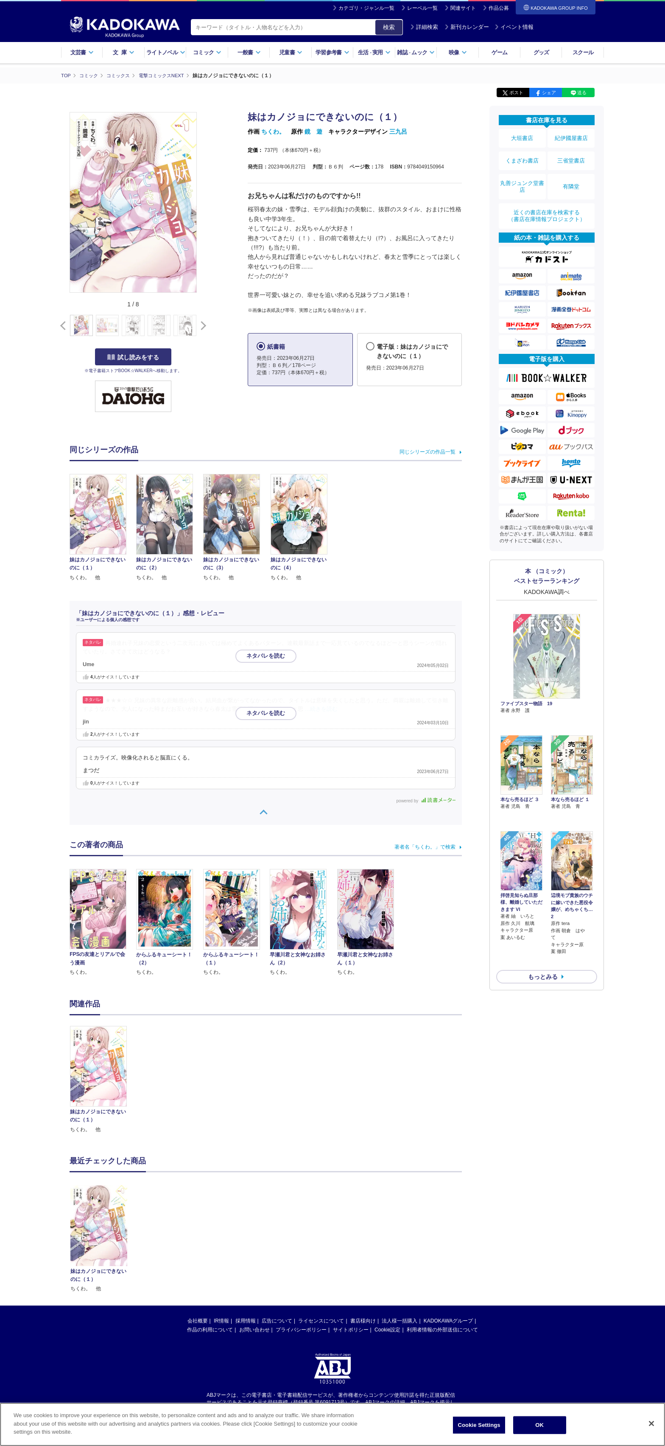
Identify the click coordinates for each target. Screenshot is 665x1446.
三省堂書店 (571, 154)
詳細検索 (424, 27)
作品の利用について (210, 1329)
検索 (389, 27)
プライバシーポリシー (301, 1329)
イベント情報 (514, 27)
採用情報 (245, 1320)
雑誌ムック (416, 52)
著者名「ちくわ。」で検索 (424, 847)
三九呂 (398, 131)
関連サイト (463, 8)
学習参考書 (332, 52)
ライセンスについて (321, 1320)
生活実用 (374, 52)
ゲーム (499, 52)
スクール (583, 52)
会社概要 (197, 1320)
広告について (277, 1320)
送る (582, 92)
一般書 (249, 52)
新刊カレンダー (466, 27)
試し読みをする (133, 356)
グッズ (541, 52)
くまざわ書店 (522, 154)
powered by (426, 800)
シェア (549, 92)
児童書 (290, 52)
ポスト (516, 92)
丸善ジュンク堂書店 (522, 174)
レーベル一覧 (422, 8)
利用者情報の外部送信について (442, 1329)
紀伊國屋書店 (571, 137)
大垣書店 (522, 137)
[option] (103, 1079)
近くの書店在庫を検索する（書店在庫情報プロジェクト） (546, 199)
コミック (207, 52)
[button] (201, 325)
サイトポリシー (351, 1329)
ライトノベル (165, 52)
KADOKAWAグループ (448, 1320)
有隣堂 (571, 175)
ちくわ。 (273, 131)
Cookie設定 (387, 1329)
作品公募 (499, 8)
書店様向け (363, 1320)
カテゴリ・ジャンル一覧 (366, 8)
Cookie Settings (479, 1425)
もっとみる (543, 911)
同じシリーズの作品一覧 (427, 452)
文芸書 (82, 52)
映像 (458, 52)
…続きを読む (321, 709)
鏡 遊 (313, 131)
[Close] (651, 1423)
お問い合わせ (254, 1329)
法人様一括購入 (399, 1320)
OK (539, 1425)
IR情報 (221, 1320)
